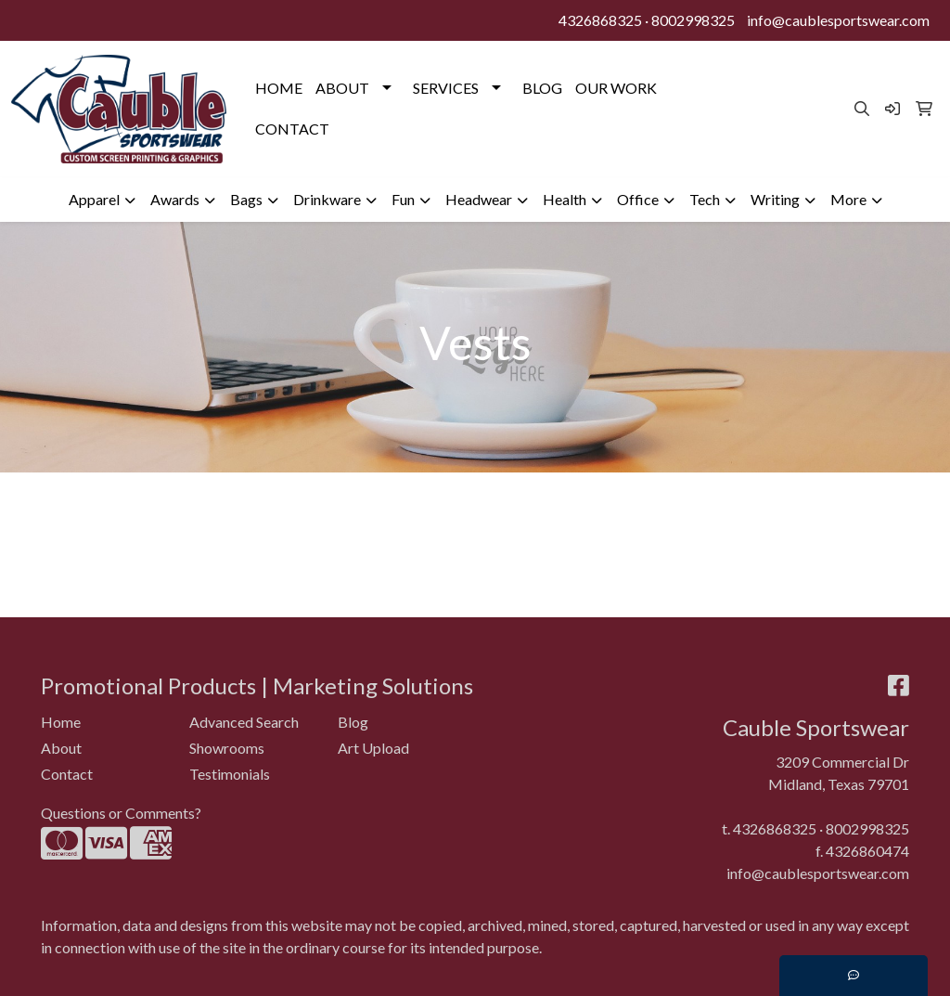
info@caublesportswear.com (838, 20)
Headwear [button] (478, 199)
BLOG (542, 88)
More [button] (848, 199)
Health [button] (564, 199)
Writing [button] (775, 199)
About (61, 748)
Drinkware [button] (327, 199)
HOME (278, 88)
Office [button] (638, 199)
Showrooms (226, 748)
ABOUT (342, 88)
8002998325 (693, 20)
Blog (353, 722)
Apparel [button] (94, 199)
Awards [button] (174, 199)
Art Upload (373, 748)
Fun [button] (403, 199)
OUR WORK (616, 88)
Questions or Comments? (121, 812)
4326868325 (600, 20)
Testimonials (229, 774)
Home (61, 722)
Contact (67, 774)
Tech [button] (704, 199)
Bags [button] (246, 199)
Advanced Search (244, 722)
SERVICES (446, 88)
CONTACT (292, 128)
